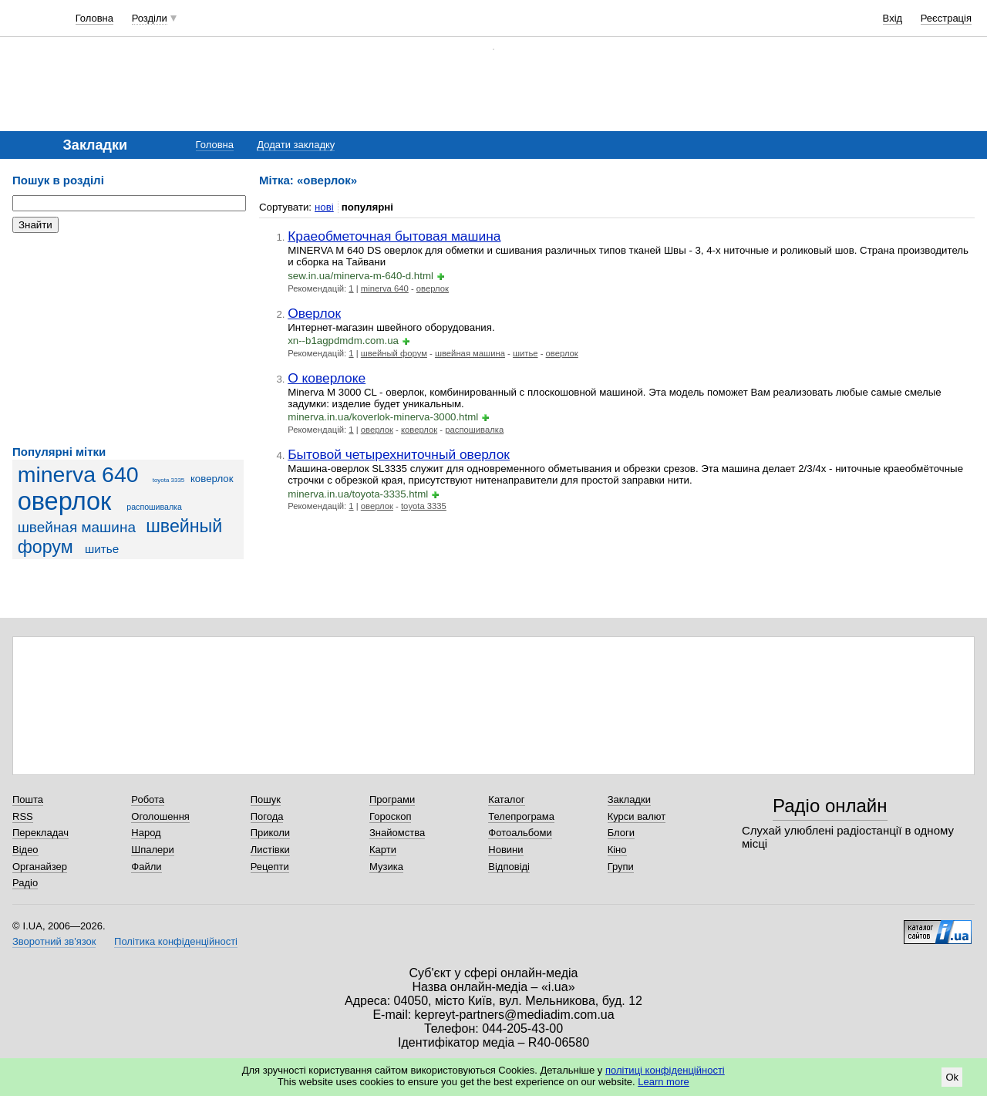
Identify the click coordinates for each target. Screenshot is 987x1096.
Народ (145, 832)
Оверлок (314, 313)
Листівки (270, 849)
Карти (382, 849)
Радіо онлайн (830, 805)
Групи (621, 866)
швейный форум (394, 353)
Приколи (270, 832)
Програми (392, 799)
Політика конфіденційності (175, 941)
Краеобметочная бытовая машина (394, 236)
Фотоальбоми (519, 832)
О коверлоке (326, 378)
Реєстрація (946, 18)
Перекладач (40, 832)
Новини (505, 849)
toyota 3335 (169, 480)
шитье (102, 548)
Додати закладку (296, 144)
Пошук (266, 799)
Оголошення (160, 816)
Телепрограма (521, 816)
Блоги (621, 832)
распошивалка (154, 506)
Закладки (629, 799)
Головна (94, 18)
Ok (951, 1077)
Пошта (27, 799)
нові (324, 207)
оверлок (65, 501)
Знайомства (397, 832)
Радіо (25, 883)
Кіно (617, 849)
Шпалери (152, 849)
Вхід (893, 18)
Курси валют (637, 816)
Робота (147, 799)
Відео (25, 849)
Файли (146, 866)
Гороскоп (390, 816)
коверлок (212, 478)
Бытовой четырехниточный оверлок (399, 454)
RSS (22, 816)
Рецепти (270, 866)
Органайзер (39, 866)
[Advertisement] (128, 339)
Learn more (663, 1082)
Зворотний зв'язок (54, 941)
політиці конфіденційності (665, 1070)
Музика (386, 866)
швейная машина (77, 527)
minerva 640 (78, 474)
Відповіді (509, 866)
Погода (267, 816)
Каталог (506, 799)
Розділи (149, 18)
